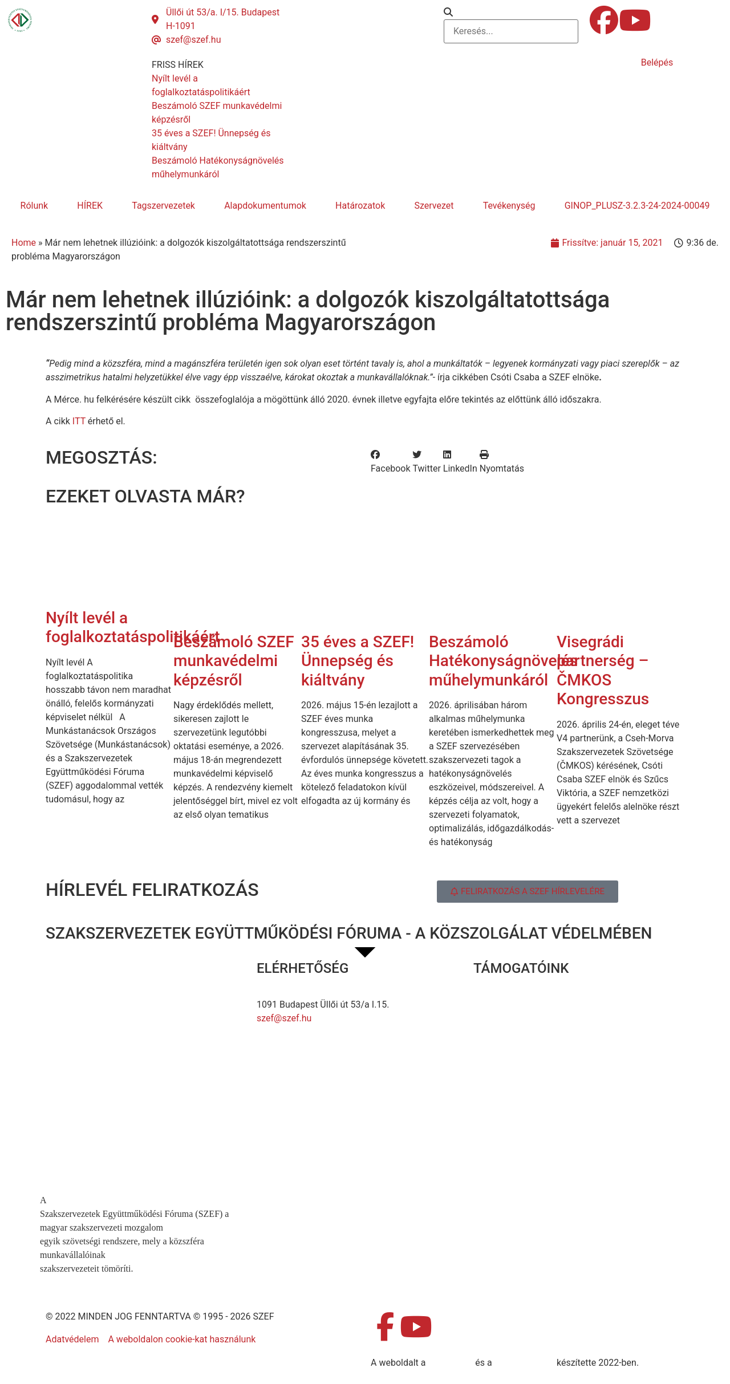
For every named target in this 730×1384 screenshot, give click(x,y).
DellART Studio (524, 1362)
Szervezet (433, 205)
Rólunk (34, 205)
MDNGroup (450, 1362)
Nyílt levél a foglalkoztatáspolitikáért (133, 627)
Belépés (657, 62)
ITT (79, 421)
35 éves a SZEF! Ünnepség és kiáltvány (357, 660)
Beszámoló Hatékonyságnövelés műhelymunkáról (503, 660)
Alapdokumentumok (265, 205)
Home (23, 242)
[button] (511, 12)
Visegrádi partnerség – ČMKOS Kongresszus (603, 670)
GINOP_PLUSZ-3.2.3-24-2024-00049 (637, 205)
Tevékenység (509, 205)
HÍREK (90, 205)
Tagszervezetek (163, 205)
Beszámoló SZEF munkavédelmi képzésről (233, 660)
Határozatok (360, 205)
